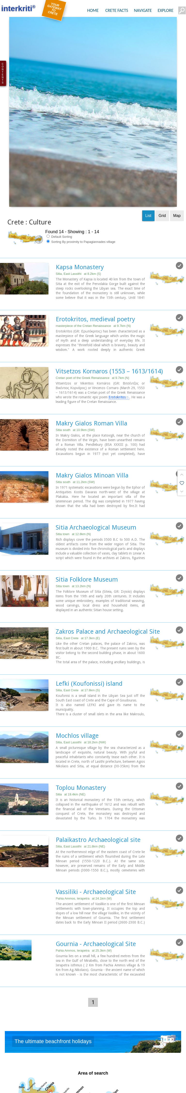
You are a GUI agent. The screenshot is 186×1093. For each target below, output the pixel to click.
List (148, 170)
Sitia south (75, 383)
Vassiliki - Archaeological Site (96, 843)
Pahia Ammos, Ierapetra (84, 849)
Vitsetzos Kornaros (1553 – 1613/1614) (109, 324)
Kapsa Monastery (80, 221)
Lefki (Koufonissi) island (89, 635)
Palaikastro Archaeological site (98, 791)
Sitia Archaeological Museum (96, 480)
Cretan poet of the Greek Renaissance (92, 331)
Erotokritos (117, 351)
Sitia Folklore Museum (87, 532)
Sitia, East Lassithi (78, 228)
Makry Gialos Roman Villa (91, 376)
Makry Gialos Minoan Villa (92, 428)
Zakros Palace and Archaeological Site (108, 583)
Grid (162, 170)
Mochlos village (77, 687)
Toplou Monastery (81, 739)
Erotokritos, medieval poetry (95, 273)
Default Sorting (59, 190)
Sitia (70, 746)
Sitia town (73, 487)
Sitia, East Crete (78, 590)
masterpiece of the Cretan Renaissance (93, 279)
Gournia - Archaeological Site (96, 894)
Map (177, 170)
